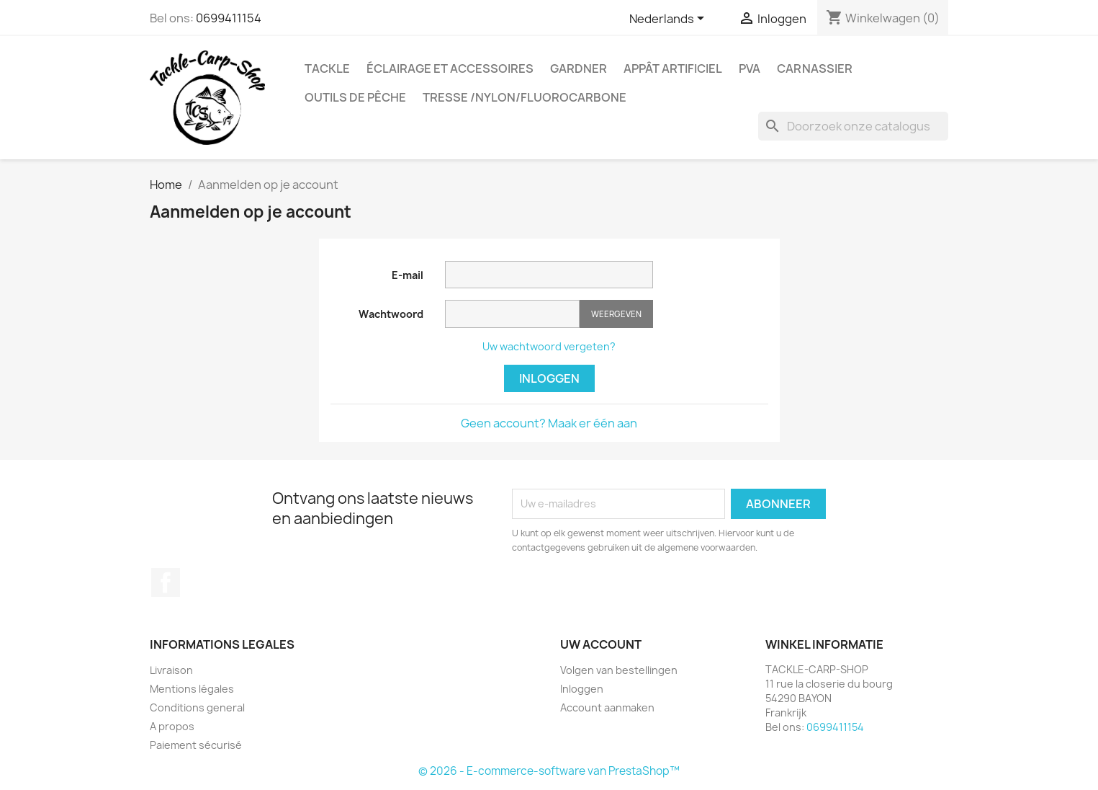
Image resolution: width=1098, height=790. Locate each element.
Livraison (171, 670)
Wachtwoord (391, 314)
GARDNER (578, 68)
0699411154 (228, 18)
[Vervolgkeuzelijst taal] (669, 19)
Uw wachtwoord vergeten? (549, 346)
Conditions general (197, 707)
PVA (749, 68)
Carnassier (814, 68)
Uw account (601, 644)
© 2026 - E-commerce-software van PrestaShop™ (549, 770)
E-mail (407, 275)
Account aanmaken (607, 707)
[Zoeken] (853, 126)
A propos (172, 726)
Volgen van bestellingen (619, 670)
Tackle (327, 68)
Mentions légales (192, 689)
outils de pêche (355, 97)
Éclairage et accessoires (450, 68)
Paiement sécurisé (196, 745)
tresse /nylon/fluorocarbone (524, 97)
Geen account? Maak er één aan (549, 423)
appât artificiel (673, 68)
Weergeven (616, 314)
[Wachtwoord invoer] (512, 314)
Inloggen (549, 378)
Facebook (165, 582)
